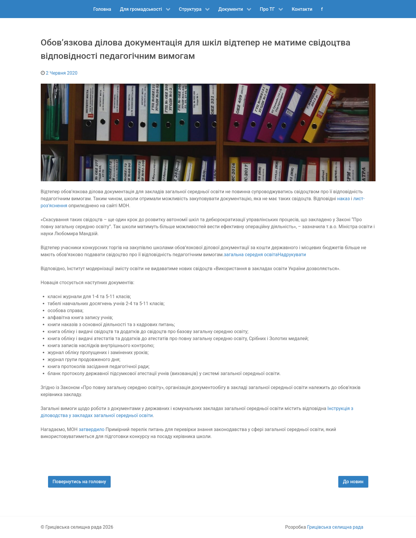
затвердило (91, 429)
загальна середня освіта (251, 254)
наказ (343, 198)
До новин (353, 481)
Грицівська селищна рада (335, 527)
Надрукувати (292, 254)
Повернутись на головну (79, 481)
